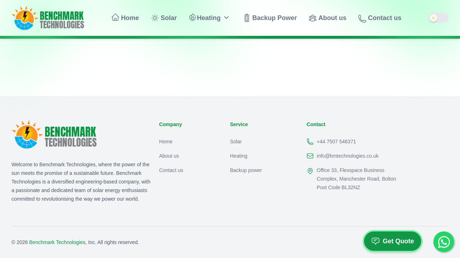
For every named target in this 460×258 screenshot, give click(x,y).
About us (327, 18)
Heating (204, 17)
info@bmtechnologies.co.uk (342, 155)
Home (125, 17)
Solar (164, 18)
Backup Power (269, 18)
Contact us (379, 18)
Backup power (246, 170)
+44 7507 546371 (331, 141)
